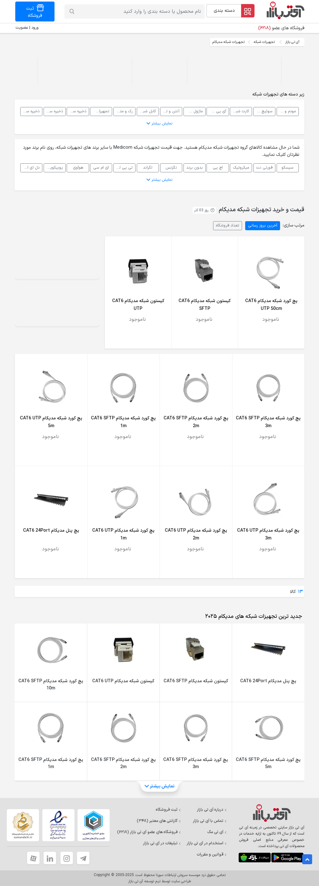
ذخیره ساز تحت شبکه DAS (30, 111)
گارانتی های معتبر (159, 821)
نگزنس (171, 167)
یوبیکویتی (54, 167)
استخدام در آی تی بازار (207, 843)
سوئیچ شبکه (263, 111)
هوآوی (78, 167)
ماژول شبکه (193, 111)
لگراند (147, 167)
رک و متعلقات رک (123, 111)
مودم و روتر (286, 111)
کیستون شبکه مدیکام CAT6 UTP (123, 681)
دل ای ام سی (30, 167)
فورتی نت (264, 167)
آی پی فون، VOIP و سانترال (216, 111)
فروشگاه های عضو (281, 28)
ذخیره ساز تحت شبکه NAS (76, 111)
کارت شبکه (240, 111)
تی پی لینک (123, 167)
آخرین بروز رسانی (262, 225)
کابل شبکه (147, 111)
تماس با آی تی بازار (210, 821)
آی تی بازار (292, 42)
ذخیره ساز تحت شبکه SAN (53, 111)
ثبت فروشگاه (168, 810)
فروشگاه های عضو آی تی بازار (149, 832)
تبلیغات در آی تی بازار (162, 843)
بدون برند (194, 167)
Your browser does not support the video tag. (234, 78)
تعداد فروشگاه (227, 225)
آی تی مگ (217, 832)
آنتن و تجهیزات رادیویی (169, 111)
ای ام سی (101, 167)
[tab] (252, 616)
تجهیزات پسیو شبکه (99, 111)
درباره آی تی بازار (212, 810)
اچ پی (218, 167)
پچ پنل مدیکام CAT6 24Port (51, 530)
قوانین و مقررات (212, 854)
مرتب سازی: (293, 225)
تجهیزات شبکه (264, 42)
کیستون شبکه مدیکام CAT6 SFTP (196, 681)
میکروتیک (241, 167)
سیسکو (287, 167)
